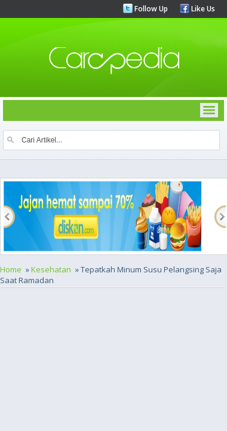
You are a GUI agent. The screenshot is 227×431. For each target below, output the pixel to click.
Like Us (202, 9)
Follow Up (150, 9)
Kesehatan (51, 269)
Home (11, 269)
